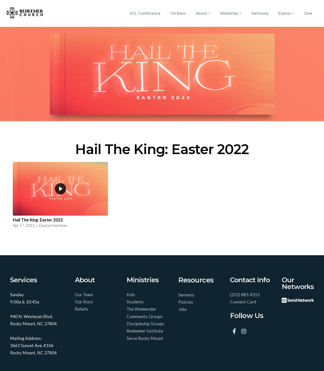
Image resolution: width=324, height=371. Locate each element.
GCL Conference (145, 13)
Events (286, 13)
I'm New (178, 13)
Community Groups (145, 316)
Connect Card (243, 301)
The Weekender (142, 309)
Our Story (84, 301)
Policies (185, 302)
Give (308, 13)
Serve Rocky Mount (145, 338)
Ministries (231, 13)
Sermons (260, 13)
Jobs (182, 309)
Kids (131, 294)
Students (136, 301)
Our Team (84, 294)
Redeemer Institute (145, 330)
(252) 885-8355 (245, 294)
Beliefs (81, 309)
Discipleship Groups (145, 323)
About (203, 13)
